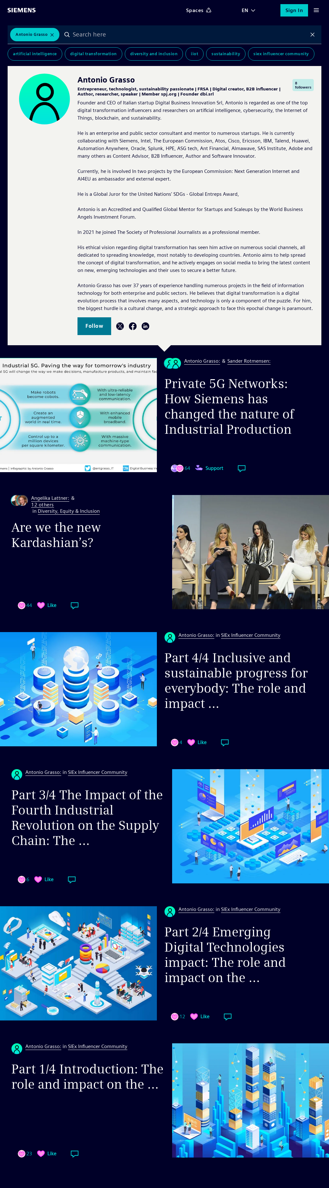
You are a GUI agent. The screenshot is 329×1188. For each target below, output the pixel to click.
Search (67, 35)
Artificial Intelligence (35, 53)
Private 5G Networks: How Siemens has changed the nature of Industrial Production (229, 406)
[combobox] (189, 34)
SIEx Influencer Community (281, 53)
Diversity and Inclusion (154, 53)
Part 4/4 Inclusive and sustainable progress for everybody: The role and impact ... (236, 680)
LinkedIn (145, 326)
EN (245, 10)
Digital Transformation (93, 53)
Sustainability (225, 53)
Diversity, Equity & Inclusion (69, 511)
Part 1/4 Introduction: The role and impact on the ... (87, 1076)
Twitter (120, 326)
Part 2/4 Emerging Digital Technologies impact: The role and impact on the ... (225, 954)
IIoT (194, 53)
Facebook (133, 326)
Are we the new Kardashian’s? (56, 535)
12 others (42, 505)
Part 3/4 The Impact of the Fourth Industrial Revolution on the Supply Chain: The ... (87, 817)
